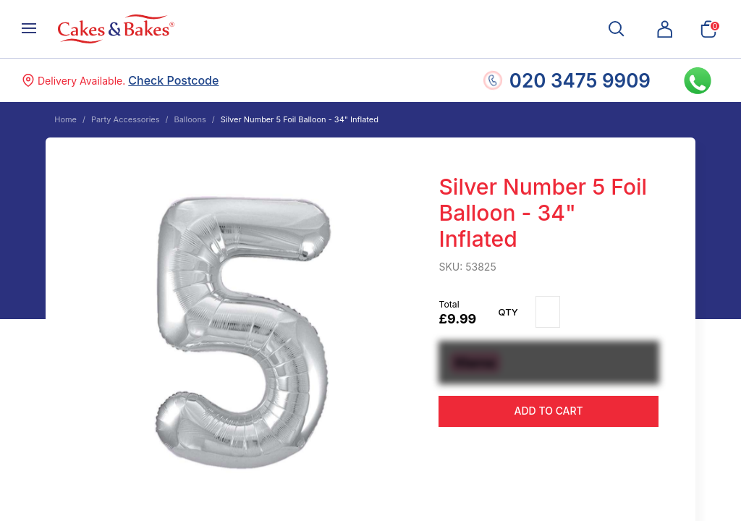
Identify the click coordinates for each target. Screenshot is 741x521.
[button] (665, 29)
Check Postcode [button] (173, 80)
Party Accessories (125, 119)
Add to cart (549, 410)
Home (65, 119)
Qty (508, 312)
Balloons (190, 119)
